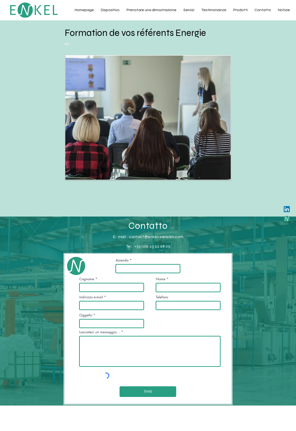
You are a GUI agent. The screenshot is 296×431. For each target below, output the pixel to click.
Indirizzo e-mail (91, 297)
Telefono (162, 297)
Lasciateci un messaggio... (99, 332)
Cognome (86, 279)
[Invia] (148, 391)
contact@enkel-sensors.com (156, 236)
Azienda (122, 260)
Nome (160, 279)
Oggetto (85, 315)
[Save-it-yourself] (287, 219)
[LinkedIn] (287, 209)
